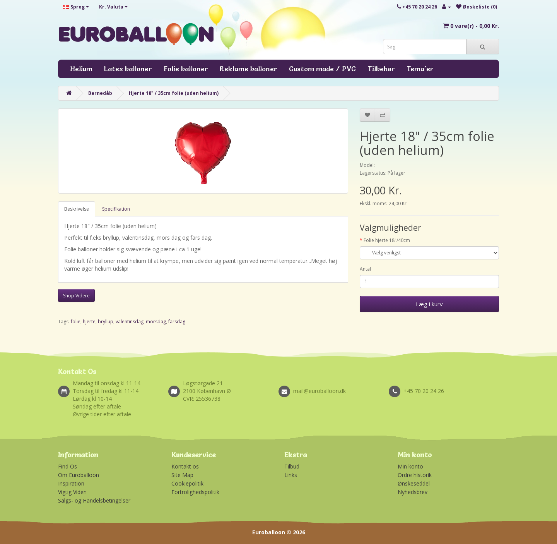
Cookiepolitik (187, 483)
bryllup (105, 321)
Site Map (182, 475)
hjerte (89, 321)
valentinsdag (130, 321)
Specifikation (116, 209)
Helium (81, 68)
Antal (365, 269)
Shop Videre (76, 295)
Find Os (67, 466)
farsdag (176, 321)
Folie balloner (186, 68)
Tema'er (420, 68)
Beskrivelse (76, 209)
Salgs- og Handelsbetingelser (94, 500)
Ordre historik (415, 475)
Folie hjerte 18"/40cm (387, 240)
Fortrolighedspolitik (195, 492)
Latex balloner (128, 68)
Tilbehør (381, 68)
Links (290, 475)
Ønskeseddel (414, 483)
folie (75, 321)
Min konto (410, 466)
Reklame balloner (248, 68)
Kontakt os (185, 466)
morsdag (156, 321)
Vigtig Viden (72, 492)
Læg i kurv (429, 304)
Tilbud (291, 466)
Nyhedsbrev (412, 492)
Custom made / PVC (322, 68)
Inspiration (71, 483)
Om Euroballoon (78, 475)
